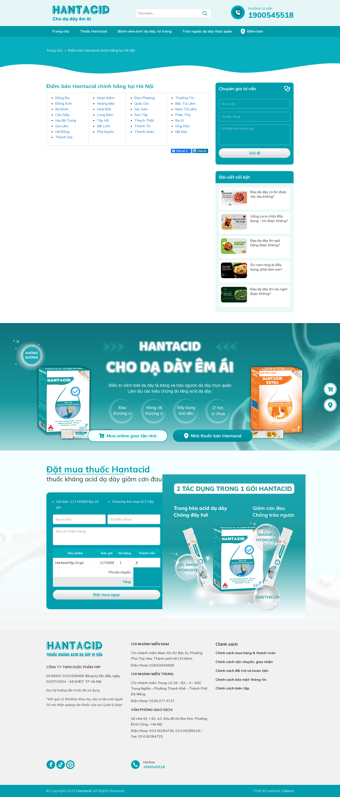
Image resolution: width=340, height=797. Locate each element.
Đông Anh (63, 103)
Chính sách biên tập (232, 688)
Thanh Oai (63, 137)
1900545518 (271, 15)
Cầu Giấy (62, 115)
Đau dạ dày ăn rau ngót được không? (269, 291)
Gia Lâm (61, 126)
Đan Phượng (144, 98)
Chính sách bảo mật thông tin (241, 679)
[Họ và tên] (254, 104)
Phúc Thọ (183, 115)
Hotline (149, 762)
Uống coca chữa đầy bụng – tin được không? (269, 218)
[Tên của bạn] (79, 519)
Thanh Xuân (144, 131)
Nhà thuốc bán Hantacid (216, 435)
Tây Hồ (103, 120)
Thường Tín (184, 98)
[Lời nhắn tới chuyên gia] (254, 135)
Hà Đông (62, 131)
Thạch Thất (144, 120)
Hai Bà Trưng (65, 120)
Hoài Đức (104, 109)
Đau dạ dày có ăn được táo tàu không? (268, 194)
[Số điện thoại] (254, 116)
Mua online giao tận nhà (131, 435)
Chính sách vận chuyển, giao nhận (244, 662)
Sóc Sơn (140, 109)
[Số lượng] (124, 562)
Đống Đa (62, 98)
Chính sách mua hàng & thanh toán (246, 653)
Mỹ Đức (181, 131)
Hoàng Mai (105, 103)
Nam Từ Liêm (186, 109)
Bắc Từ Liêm (185, 103)
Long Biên (105, 115)
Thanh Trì (142, 126)
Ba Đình (61, 109)
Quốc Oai (141, 103)
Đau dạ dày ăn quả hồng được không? (265, 242)
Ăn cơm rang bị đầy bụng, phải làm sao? (266, 267)
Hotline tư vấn (260, 8)
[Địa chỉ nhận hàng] (106, 536)
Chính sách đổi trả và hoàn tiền (242, 670)
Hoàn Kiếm (105, 98)
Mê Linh (103, 126)
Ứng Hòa (182, 126)
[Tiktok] (60, 766)
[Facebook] (50, 766)
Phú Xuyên (105, 131)
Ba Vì (179, 120)
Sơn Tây (141, 115)
